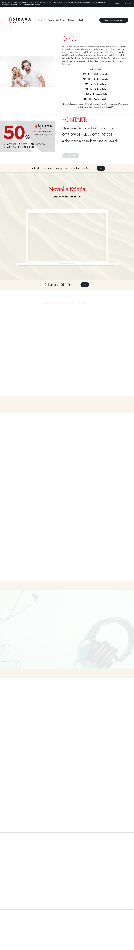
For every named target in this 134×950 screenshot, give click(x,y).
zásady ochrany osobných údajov (83, 2)
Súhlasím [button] (128, 3)
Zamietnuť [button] (117, 3)
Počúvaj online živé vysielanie (114, 20)
